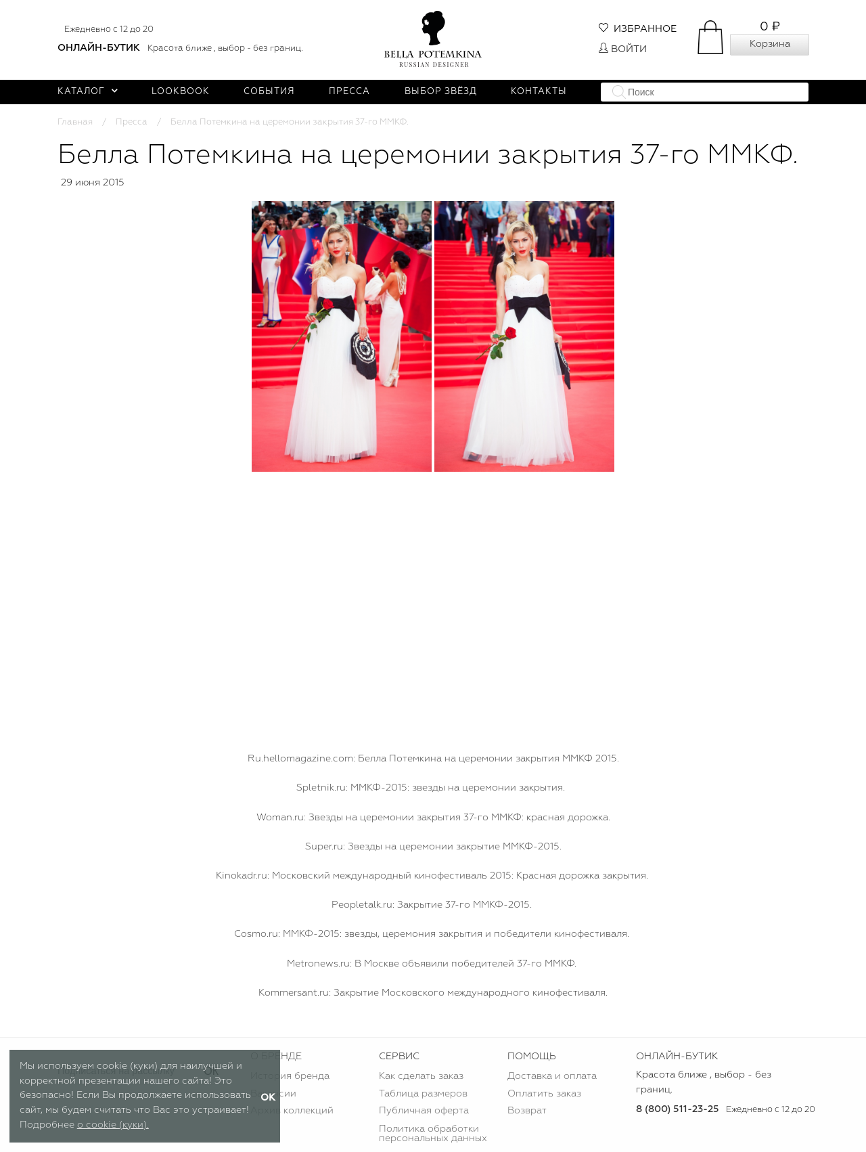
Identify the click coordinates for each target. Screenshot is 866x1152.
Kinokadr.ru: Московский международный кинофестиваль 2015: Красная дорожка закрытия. (432, 876)
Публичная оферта (424, 1110)
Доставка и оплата (552, 1076)
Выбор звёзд (441, 91)
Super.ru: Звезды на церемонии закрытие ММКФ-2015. (433, 846)
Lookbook (181, 91)
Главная (75, 122)
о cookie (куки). (113, 1125)
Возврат (527, 1110)
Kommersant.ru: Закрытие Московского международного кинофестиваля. (433, 993)
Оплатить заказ (544, 1094)
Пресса (349, 91)
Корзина (770, 44)
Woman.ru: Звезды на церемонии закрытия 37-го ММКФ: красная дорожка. (433, 817)
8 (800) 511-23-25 (677, 1109)
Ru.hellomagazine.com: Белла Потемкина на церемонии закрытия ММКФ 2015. (433, 758)
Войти (623, 49)
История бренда (289, 1076)
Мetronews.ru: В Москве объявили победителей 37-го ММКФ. (431, 964)
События (269, 91)
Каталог (88, 91)
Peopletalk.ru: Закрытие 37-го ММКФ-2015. (432, 905)
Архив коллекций (292, 1110)
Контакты (539, 91)
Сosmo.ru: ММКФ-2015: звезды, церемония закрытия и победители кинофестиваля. (431, 934)
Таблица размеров (423, 1094)
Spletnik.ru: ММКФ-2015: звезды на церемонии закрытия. (430, 788)
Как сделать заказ (421, 1076)
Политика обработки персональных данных (433, 1133)
